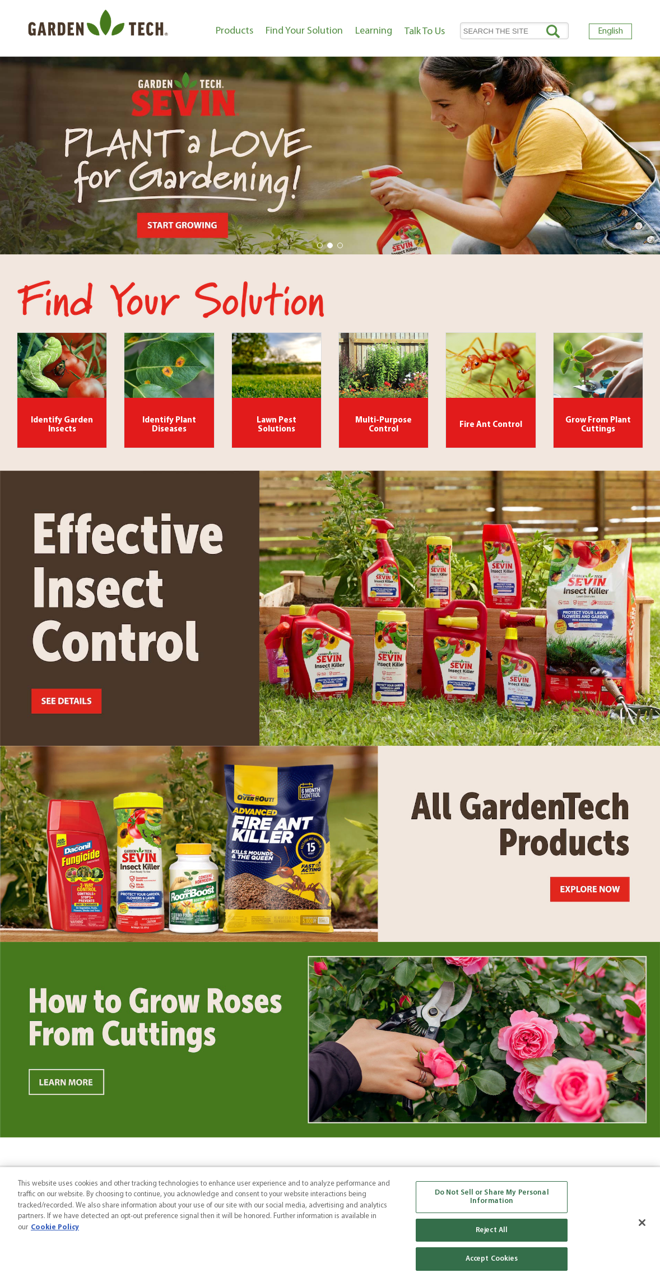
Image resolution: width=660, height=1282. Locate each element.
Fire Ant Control (490, 425)
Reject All (492, 1230)
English (610, 31)
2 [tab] (330, 246)
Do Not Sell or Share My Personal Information (492, 1197)
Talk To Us (425, 31)
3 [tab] (340, 246)
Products (234, 31)
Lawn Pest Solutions (276, 425)
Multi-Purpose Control (383, 425)
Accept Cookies (492, 1258)
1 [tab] (320, 246)
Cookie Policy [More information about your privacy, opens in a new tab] (55, 1227)
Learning (373, 31)
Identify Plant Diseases (169, 425)
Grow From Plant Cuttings (598, 425)
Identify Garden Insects (62, 425)
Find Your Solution (304, 31)
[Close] (642, 1222)
